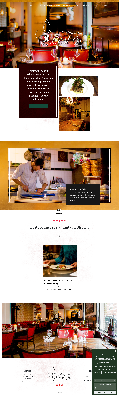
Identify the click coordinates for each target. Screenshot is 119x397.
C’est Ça (32, 5)
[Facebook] (57, 385)
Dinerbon (57, 5)
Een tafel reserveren (38, 106)
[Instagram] (59, 385)
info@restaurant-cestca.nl (27, 381)
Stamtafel (77, 5)
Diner (40, 5)
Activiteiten (67, 5)
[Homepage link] (59, 375)
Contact (86, 5)
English (104, 5)
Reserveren (48, 5)
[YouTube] (62, 385)
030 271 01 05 (27, 374)
